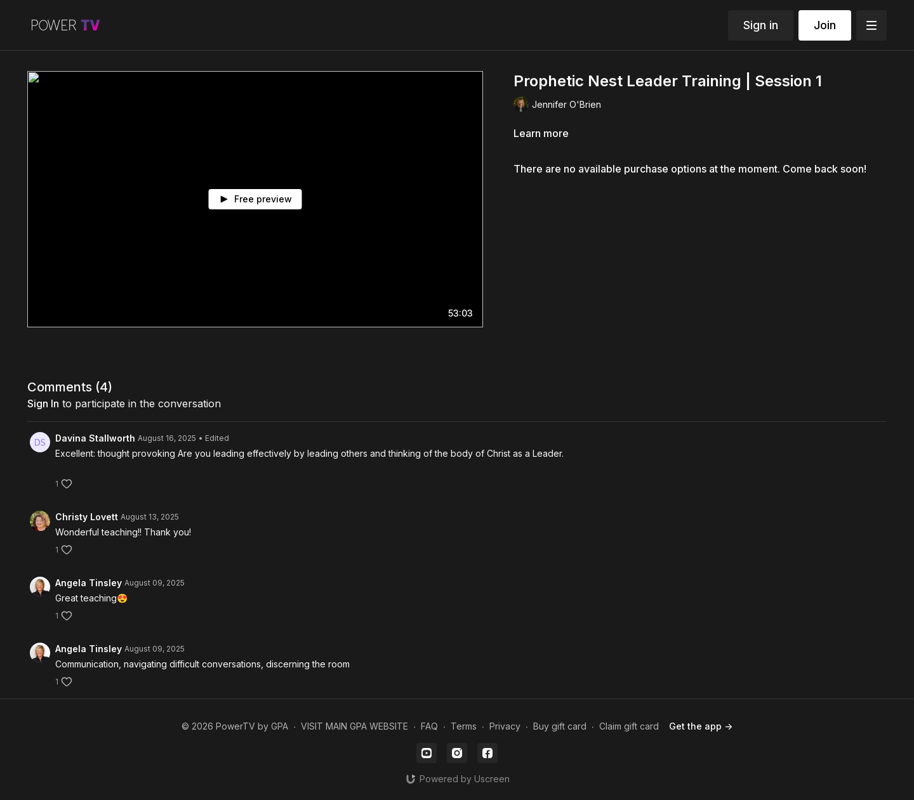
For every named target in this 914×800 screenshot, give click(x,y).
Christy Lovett (86, 516)
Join (825, 25)
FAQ (429, 726)
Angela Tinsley (88, 582)
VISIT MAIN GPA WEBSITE (354, 726)
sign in (43, 403)
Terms (464, 726)
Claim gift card (629, 726)
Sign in (760, 25)
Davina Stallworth (95, 438)
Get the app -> (700, 726)
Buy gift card (559, 726)
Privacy (504, 726)
